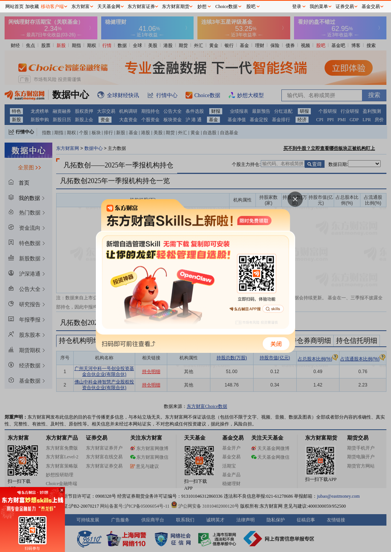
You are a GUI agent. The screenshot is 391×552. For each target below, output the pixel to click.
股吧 (250, 6)
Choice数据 (226, 6)
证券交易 (345, 6)
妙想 (202, 6)
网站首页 (14, 6)
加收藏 (32, 6)
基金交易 (371, 6)
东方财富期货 (175, 6)
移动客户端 (52, 6)
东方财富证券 (141, 6)
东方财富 (80, 6)
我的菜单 (319, 6)
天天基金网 (108, 6)
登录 (296, 6)
